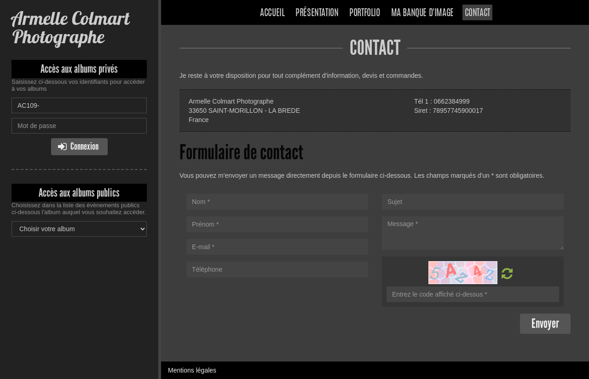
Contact (477, 13)
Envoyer (545, 323)
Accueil (272, 13)
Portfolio (364, 13)
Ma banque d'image (422, 13)
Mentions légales (192, 370)
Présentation (316, 13)
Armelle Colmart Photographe (70, 27)
